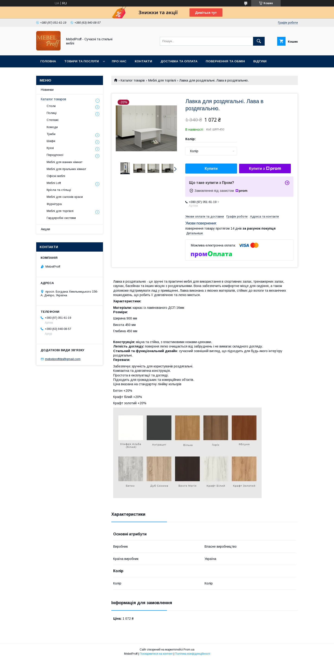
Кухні (50, 148)
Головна (48, 61)
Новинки (47, 90)
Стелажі (52, 120)
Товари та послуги (81, 61)
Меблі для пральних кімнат (66, 169)
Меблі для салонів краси (65, 197)
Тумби (51, 134)
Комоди (52, 127)
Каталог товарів (133, 80)
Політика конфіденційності (192, 653)
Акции (45, 229)
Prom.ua (188, 649)
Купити (211, 169)
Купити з (265, 169)
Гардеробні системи (61, 218)
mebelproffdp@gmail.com (62, 359)
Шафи (51, 141)
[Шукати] (259, 41)
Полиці (52, 113)
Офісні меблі (56, 176)
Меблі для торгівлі (162, 80)
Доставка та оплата (179, 61)
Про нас (119, 61)
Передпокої (55, 155)
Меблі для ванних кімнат (64, 162)
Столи (51, 106)
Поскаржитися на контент (156, 653)
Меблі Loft (54, 183)
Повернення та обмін (225, 61)
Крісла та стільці (59, 190)
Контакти (143, 61)
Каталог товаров (53, 99)
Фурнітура (54, 204)
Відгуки (260, 61)
